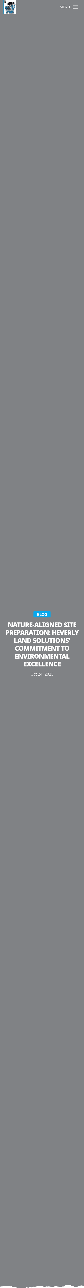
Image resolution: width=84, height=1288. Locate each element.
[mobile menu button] (75, 7)
